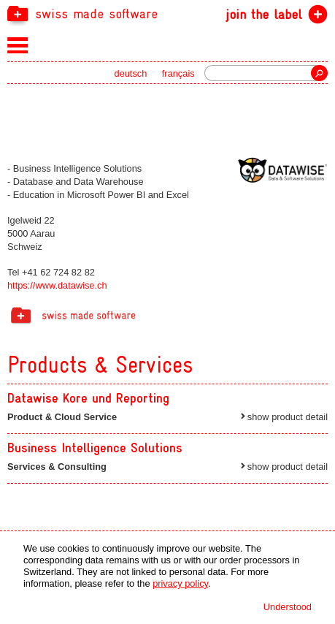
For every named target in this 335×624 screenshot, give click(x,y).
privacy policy (180, 583)
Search (319, 73)
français (178, 73)
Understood (287, 606)
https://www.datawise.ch (57, 285)
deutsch (131, 73)
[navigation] (167, 13)
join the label (264, 14)
